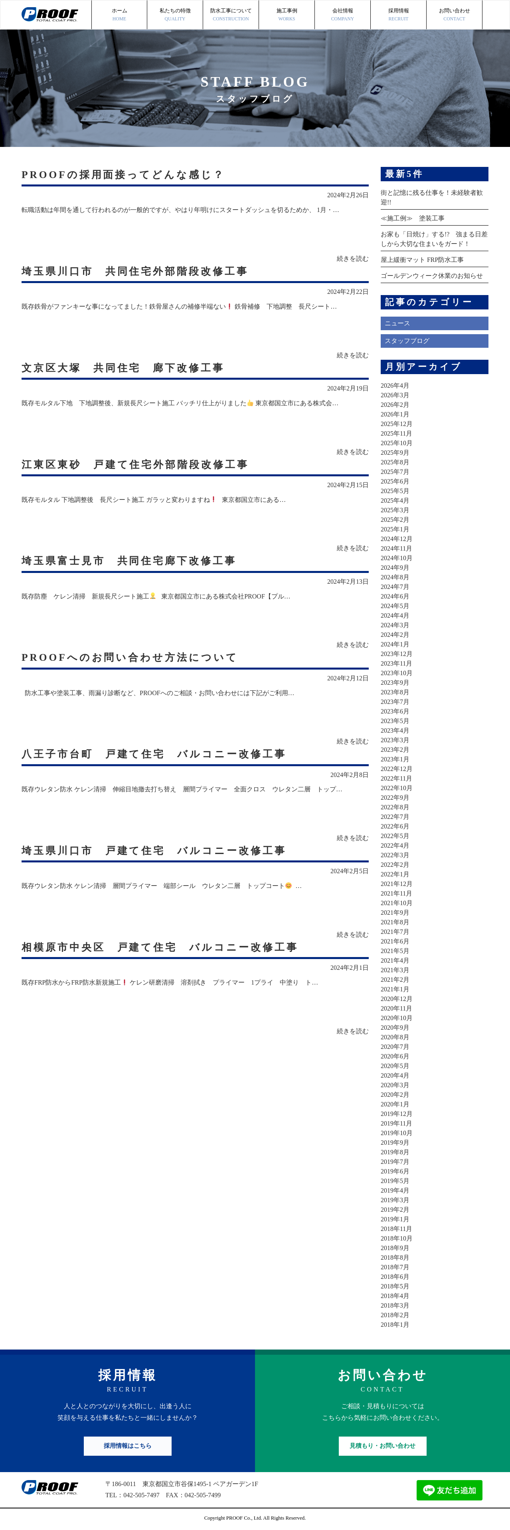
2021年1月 (395, 989)
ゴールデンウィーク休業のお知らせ (432, 275)
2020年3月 (395, 1085)
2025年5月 (395, 491)
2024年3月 (395, 625)
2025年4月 (395, 500)
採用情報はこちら (128, 1446)
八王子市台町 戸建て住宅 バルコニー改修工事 (159, 754)
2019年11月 (396, 1123)
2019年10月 (397, 1133)
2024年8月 (395, 577)
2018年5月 (395, 1286)
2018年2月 (395, 1315)
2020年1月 (395, 1104)
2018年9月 (395, 1248)
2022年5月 (395, 835)
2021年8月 (395, 922)
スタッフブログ (407, 340)
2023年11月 (396, 663)
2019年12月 (397, 1113)
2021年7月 (395, 931)
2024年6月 (395, 596)
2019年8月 (395, 1152)
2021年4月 (395, 960)
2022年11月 (396, 778)
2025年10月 (397, 443)
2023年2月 (395, 749)
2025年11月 (396, 433)
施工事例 (286, 15)
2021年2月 (395, 979)
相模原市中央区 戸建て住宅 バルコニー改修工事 (165, 947)
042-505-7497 (141, 1495)
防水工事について (231, 15)
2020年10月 (397, 1018)
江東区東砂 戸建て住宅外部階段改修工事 (139, 464)
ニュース (397, 323)
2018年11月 (396, 1228)
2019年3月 (395, 1200)
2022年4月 (395, 845)
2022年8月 (395, 807)
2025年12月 (397, 423)
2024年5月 (395, 605)
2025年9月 (395, 452)
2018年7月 (395, 1267)
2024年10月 (397, 558)
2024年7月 (395, 586)
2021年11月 (396, 893)
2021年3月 (395, 970)
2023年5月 (395, 720)
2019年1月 (395, 1219)
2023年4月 (395, 730)
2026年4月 (395, 385)
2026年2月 (395, 404)
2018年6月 (395, 1276)
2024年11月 (396, 548)
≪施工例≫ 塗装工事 (413, 218)
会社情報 (342, 15)
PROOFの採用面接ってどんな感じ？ (126, 174)
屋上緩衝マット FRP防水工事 (422, 259)
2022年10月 (397, 788)
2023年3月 (395, 740)
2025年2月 (395, 519)
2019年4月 (395, 1190)
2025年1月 (395, 529)
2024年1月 (395, 644)
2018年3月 (395, 1305)
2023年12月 (397, 653)
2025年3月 (395, 510)
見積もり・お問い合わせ (382, 1446)
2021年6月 (395, 941)
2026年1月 (395, 414)
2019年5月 (395, 1180)
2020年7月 (395, 1046)
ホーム (119, 15)
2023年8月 (395, 692)
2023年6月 (395, 711)
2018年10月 (397, 1238)
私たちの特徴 (175, 15)
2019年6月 (395, 1171)
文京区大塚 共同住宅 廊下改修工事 (127, 367)
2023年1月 (395, 759)
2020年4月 (395, 1075)
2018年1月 (395, 1324)
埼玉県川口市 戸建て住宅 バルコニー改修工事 (159, 851)
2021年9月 (395, 912)
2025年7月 (395, 471)
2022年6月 (395, 826)
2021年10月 (397, 903)
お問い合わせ (454, 15)
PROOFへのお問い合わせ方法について (133, 657)
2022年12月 (397, 768)
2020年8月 (395, 1037)
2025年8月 (395, 462)
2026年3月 (395, 395)
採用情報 (398, 15)
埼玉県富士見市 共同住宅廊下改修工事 (133, 561)
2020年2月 (395, 1094)
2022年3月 (395, 855)
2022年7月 (395, 816)
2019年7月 (395, 1161)
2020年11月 (396, 1008)
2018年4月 (395, 1295)
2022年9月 (395, 797)
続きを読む (353, 258)
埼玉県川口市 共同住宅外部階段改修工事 (139, 271)
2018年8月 (395, 1257)
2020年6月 (395, 1056)
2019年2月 (395, 1209)
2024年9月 (395, 567)
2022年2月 (395, 864)
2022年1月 (395, 874)
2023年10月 (397, 673)
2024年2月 (395, 634)
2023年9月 (395, 682)
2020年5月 (395, 1065)
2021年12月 (397, 883)
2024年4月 (395, 615)
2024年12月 (397, 538)
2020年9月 (395, 1027)
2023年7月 (395, 701)
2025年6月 (395, 481)
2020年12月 (397, 998)
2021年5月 (395, 950)
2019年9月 (395, 1142)
